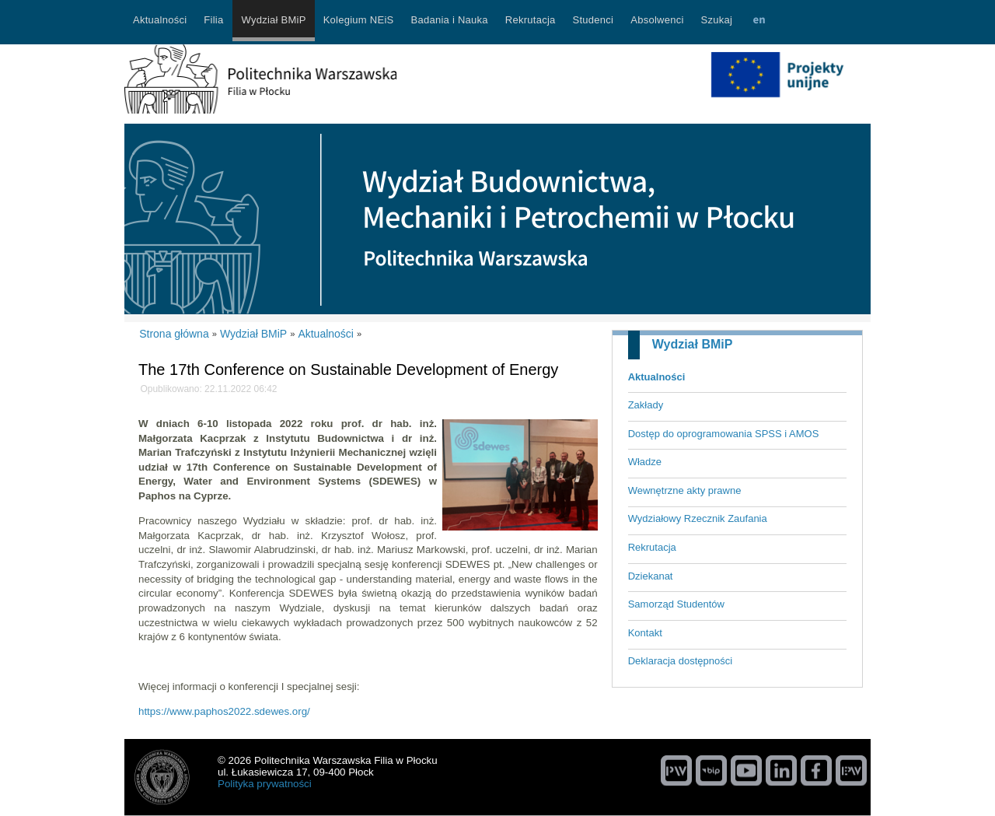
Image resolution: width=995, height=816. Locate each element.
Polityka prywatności (265, 784)
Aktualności (657, 377)
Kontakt (645, 633)
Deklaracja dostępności (680, 661)
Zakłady (646, 405)
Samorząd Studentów (676, 604)
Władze (645, 462)
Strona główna (174, 333)
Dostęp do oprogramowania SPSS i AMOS (723, 434)
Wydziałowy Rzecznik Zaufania (697, 518)
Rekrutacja (652, 547)
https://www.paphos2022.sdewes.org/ (224, 711)
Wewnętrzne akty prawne (685, 490)
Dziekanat (650, 576)
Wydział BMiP (692, 344)
